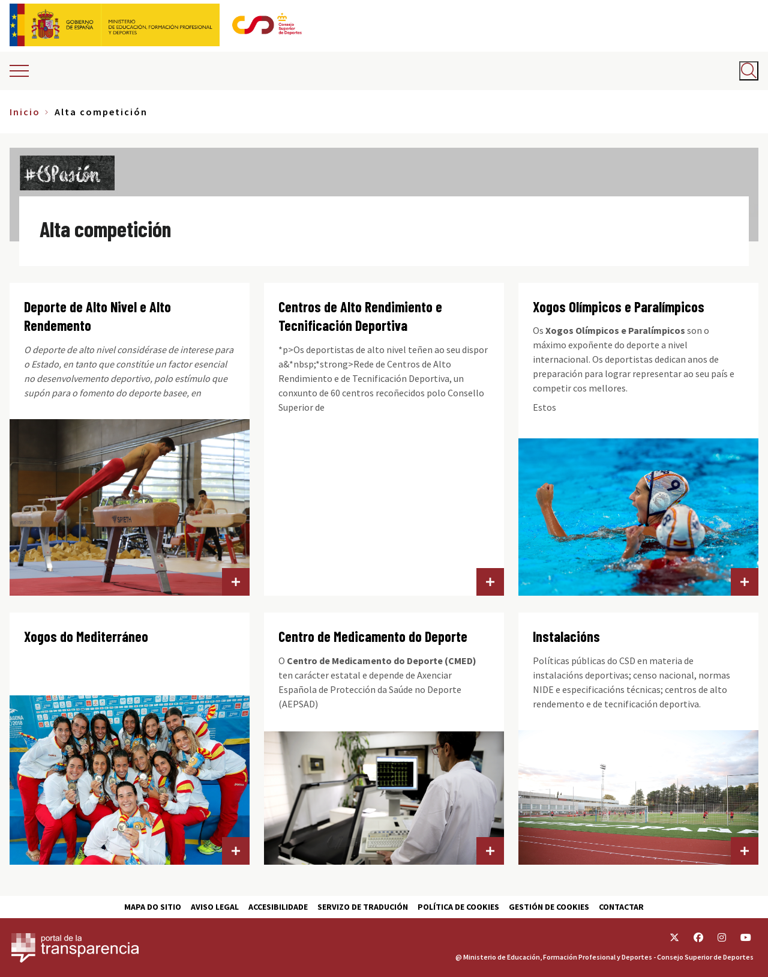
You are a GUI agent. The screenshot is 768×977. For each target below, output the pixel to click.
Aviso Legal (215, 906)
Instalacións (566, 636)
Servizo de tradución (362, 906)
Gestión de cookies (549, 906)
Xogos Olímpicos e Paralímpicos (618, 306)
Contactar (621, 906)
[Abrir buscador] (748, 70)
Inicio (25, 112)
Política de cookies (458, 906)
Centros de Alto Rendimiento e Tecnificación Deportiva (360, 316)
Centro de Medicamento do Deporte (372, 636)
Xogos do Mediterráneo (86, 636)
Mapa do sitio (152, 906)
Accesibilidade (278, 906)
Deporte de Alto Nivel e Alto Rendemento (97, 316)
